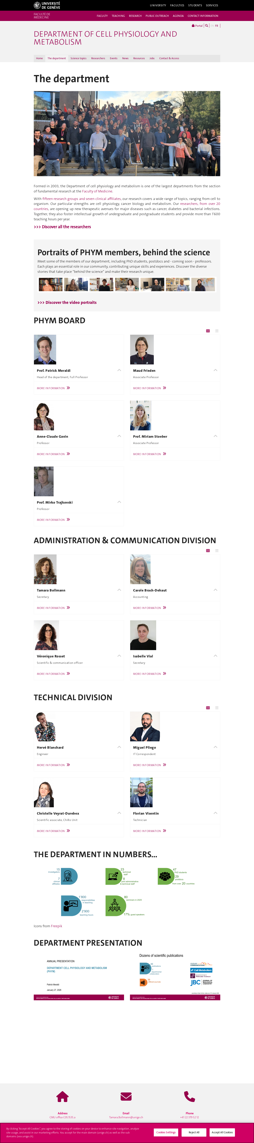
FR (216, 26)
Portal (197, 26)
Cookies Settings (166, 1132)
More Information (54, 388)
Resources (139, 58)
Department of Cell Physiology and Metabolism (105, 38)
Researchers (98, 58)
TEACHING (118, 16)
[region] (127, 1133)
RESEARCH (135, 16)
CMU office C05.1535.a (62, 1115)
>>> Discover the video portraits (67, 302)
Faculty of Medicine (97, 191)
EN (212, 26)
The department (57, 58)
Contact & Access (169, 58)
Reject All (194, 1132)
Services (212, 5)
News (125, 58)
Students (195, 5)
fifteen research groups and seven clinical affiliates (81, 198)
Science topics (79, 58)
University (158, 5)
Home (39, 58)
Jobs (152, 58)
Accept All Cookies (222, 1132)
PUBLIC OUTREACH (157, 16)
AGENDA (178, 16)
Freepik (56, 926)
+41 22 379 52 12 (189, 1115)
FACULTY (102, 16)
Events (113, 58)
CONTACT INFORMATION (203, 16)
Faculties (177, 5)
